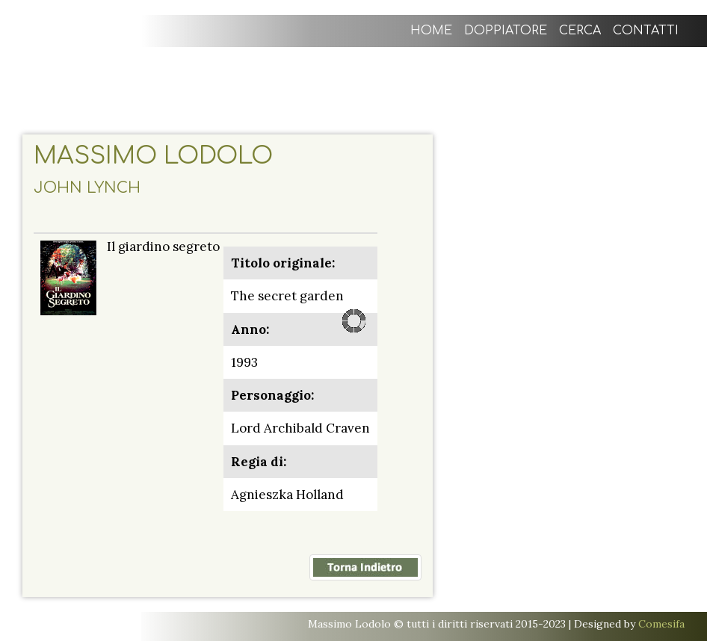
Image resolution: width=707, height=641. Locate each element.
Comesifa (661, 624)
